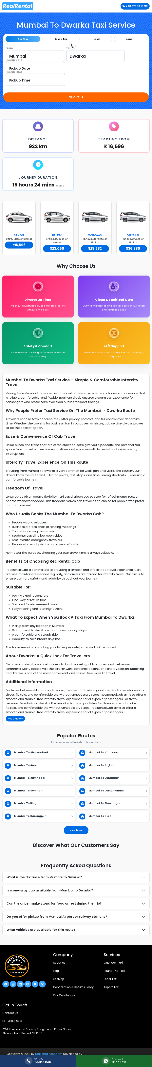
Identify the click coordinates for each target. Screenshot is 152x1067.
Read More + (15, 721)
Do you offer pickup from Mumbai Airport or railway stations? (57, 919)
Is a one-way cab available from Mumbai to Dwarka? (50, 893)
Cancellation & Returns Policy (73, 990)
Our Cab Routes (64, 998)
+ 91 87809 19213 (135, 6)
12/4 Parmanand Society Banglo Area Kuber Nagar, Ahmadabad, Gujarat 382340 (37, 1034)
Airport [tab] (130, 39)
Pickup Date (14, 60)
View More (76, 833)
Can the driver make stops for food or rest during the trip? (54, 906)
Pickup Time (14, 72)
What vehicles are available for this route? (41, 932)
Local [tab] (97, 39)
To (68, 48)
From (9, 48)
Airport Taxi (111, 990)
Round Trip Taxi (114, 974)
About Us (59, 965)
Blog (56, 974)
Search (76, 97)
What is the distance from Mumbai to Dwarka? (44, 880)
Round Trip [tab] (60, 39)
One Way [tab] (22, 39)
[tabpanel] (76, 68)
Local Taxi (110, 982)
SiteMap (58, 982)
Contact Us (10, 1016)
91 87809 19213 (12, 1024)
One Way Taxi (113, 965)
